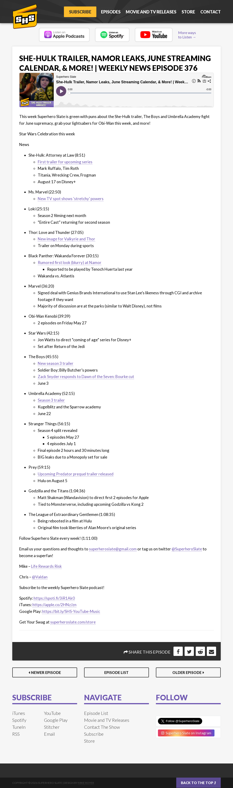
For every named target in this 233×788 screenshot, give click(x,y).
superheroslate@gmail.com (113, 548)
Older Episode (187, 672)
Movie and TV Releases (151, 11)
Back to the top (198, 783)
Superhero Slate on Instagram (186, 733)
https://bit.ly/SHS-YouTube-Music (71, 611)
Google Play (56, 720)
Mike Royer (86, 783)
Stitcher (52, 727)
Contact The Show (102, 727)
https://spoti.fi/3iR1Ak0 (54, 598)
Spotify (19, 720)
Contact (210, 11)
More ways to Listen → (187, 34)
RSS (16, 734)
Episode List (116, 672)
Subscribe (79, 11)
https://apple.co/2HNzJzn (54, 604)
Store (188, 11)
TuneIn (18, 727)
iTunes (18, 713)
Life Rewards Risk (46, 566)
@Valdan (39, 576)
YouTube (52, 713)
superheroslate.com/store (73, 622)
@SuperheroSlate (187, 548)
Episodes (110, 11)
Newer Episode (46, 672)
